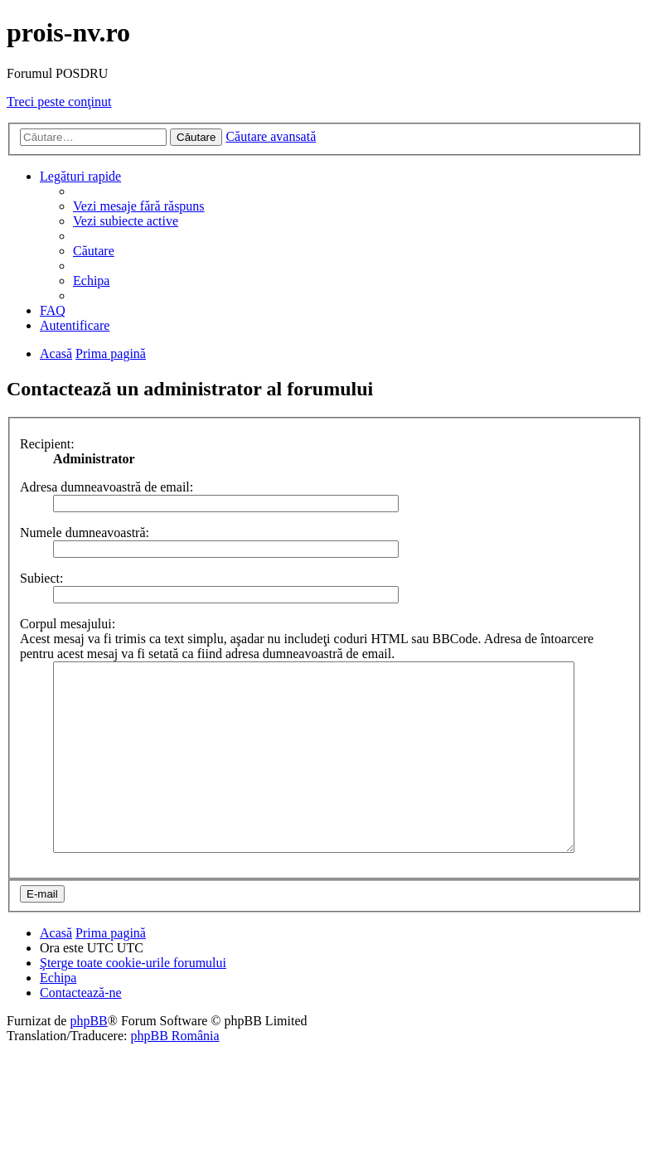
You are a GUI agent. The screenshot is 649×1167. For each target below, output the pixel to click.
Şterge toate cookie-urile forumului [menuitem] (133, 1000)
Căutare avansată (270, 136)
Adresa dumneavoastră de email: (106, 487)
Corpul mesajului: (67, 624)
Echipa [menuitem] (91, 281)
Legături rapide (80, 176)
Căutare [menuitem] (93, 251)
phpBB (88, 1058)
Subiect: (41, 578)
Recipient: (47, 444)
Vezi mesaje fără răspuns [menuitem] (139, 206)
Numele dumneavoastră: (84, 532)
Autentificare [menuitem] (74, 325)
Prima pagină (110, 970)
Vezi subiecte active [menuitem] (125, 221)
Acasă (56, 970)
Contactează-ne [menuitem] (81, 1030)
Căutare (196, 137)
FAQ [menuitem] (52, 310)
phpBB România (174, 1073)
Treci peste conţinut (59, 101)
